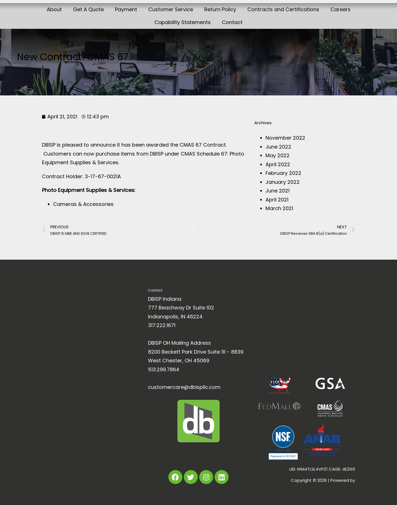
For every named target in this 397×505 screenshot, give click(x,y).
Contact (232, 22)
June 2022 (278, 146)
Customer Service (170, 9)
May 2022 (278, 155)
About (54, 9)
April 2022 (278, 164)
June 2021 (278, 190)
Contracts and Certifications (283, 9)
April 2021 (277, 199)
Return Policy (220, 9)
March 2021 (279, 208)
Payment (126, 9)
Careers (340, 9)
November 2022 (285, 137)
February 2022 (283, 173)
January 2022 (283, 181)
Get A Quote (88, 9)
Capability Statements (182, 22)
